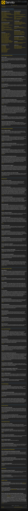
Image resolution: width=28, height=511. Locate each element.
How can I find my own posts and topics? (19, 34)
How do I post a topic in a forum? (5, 33)
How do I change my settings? (5, 23)
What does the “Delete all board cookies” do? (7, 20)
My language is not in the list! (5, 26)
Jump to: (13, 505)
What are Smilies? (3, 47)
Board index (3, 6)
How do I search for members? (18, 33)
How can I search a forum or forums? (19, 31)
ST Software (14, 510)
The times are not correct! (4, 24)
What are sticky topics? (4, 50)
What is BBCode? (3, 45)
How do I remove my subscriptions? (18, 39)
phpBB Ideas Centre (14, 489)
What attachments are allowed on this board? (20, 42)
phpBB (10, 509)
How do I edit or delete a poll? (5, 37)
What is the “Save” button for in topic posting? (7, 41)
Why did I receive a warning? (5, 39)
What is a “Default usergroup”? (18, 18)
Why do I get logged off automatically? (6, 13)
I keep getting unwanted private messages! (19, 22)
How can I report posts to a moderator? (6, 40)
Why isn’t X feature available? (18, 46)
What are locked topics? (4, 51)
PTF (17, 510)
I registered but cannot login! (5, 16)
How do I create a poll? (4, 35)
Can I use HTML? (3, 46)
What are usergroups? (17, 13)
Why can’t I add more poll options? (5, 36)
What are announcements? (4, 49)
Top (3, 61)
